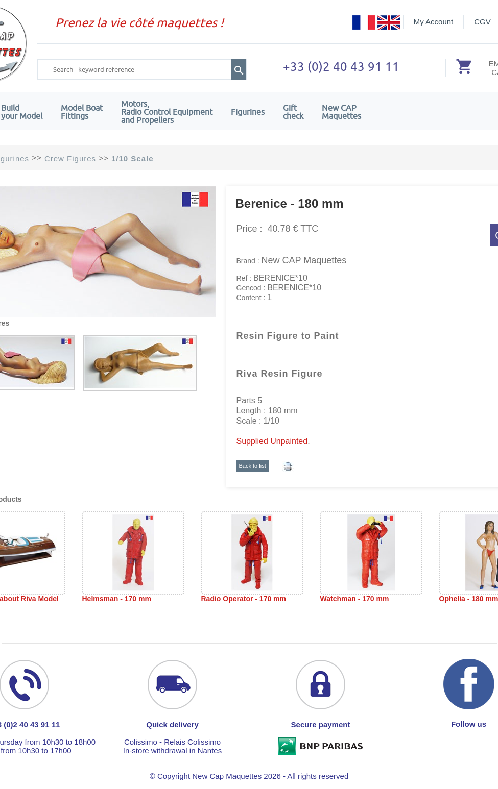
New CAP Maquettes (304, 260)
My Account (434, 21)
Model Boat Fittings (82, 111)
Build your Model (21, 111)
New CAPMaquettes (341, 111)
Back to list (252, 466)
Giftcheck (293, 111)
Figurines (248, 111)
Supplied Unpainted (272, 441)
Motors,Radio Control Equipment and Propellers (166, 112)
